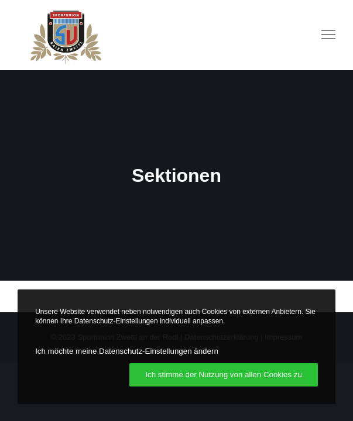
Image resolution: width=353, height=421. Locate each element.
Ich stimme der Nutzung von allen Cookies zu (223, 374)
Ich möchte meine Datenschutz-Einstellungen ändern (126, 351)
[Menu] (323, 35)
